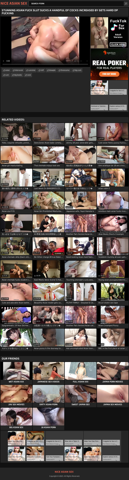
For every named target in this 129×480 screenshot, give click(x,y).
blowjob (52, 70)
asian (7, 70)
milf (42, 70)
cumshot (31, 70)
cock (29, 75)
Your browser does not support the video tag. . (45, 42)
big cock (78, 70)
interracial (19, 70)
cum (7, 75)
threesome (65, 70)
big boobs (18, 75)
